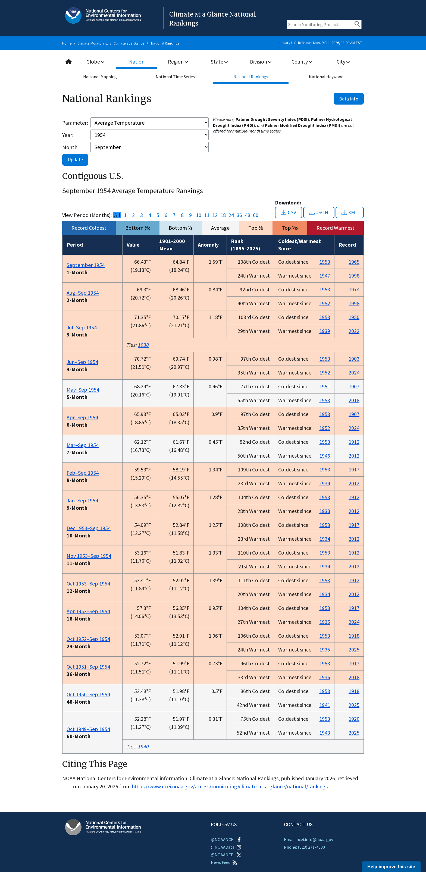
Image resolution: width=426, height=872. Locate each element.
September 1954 (86, 265)
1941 (324, 704)
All (117, 215)
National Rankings (165, 43)
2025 (354, 649)
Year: (67, 134)
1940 (143, 746)
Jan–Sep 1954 (82, 500)
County (302, 61)
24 (231, 215)
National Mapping (100, 76)
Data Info (348, 99)
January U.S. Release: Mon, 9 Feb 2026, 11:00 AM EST (320, 42)
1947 (324, 275)
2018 (354, 400)
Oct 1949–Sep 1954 (88, 729)
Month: (70, 147)
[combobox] (213, 61)
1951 (324, 386)
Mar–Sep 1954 (83, 445)
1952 (324, 303)
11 (206, 215)
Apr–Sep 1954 (82, 417)
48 (247, 215)
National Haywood (326, 76)
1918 (354, 635)
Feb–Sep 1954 (83, 472)
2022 (354, 331)
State (219, 61)
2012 (354, 455)
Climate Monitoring (92, 43)
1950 (354, 317)
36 (239, 215)
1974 (354, 289)
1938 (143, 344)
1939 (324, 331)
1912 (354, 441)
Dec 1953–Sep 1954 (89, 528)
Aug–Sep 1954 (83, 292)
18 (223, 215)
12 (215, 215)
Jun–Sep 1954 (82, 361)
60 (255, 215)
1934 (324, 483)
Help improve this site (391, 866)
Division (260, 61)
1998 (354, 275)
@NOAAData (226, 847)
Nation (137, 61)
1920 (354, 718)
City (343, 61)
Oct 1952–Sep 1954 (88, 638)
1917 (354, 469)
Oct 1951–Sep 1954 (88, 666)
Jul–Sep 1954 (82, 327)
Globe (95, 61)
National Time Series (175, 76)
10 (198, 215)
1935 (324, 621)
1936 (324, 677)
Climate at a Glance (129, 43)
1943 (324, 732)
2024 (354, 372)
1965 (354, 261)
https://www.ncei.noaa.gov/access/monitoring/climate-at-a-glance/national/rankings (230, 786)
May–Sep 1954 (83, 389)
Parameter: (75, 122)
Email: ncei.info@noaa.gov (308, 839)
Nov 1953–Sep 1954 (89, 555)
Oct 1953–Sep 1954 (88, 583)
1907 (354, 386)
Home (67, 43)
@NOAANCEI (226, 839)
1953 (324, 261)
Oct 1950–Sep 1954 (88, 694)
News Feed (224, 862)
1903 (354, 358)
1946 (324, 455)
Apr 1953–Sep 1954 (88, 611)
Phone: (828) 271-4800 (304, 847)
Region (178, 61)
